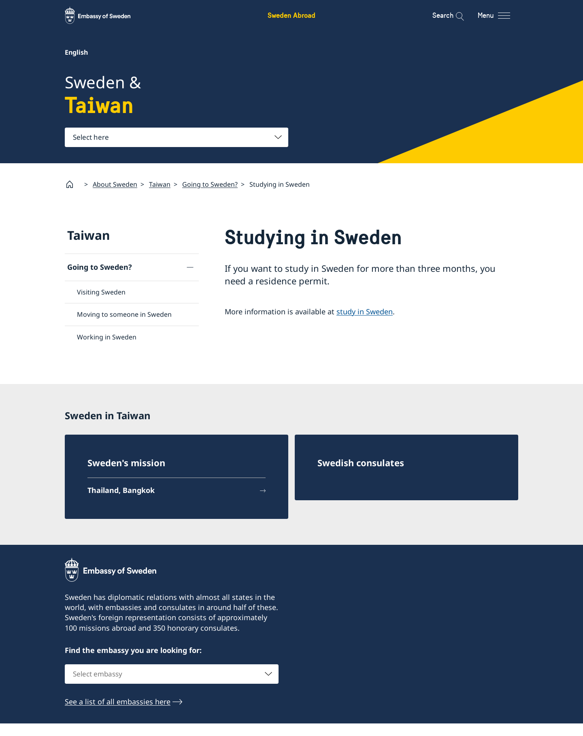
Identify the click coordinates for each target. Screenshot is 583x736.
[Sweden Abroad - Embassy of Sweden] (105, 15)
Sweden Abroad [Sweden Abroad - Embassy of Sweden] (291, 15)
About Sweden (115, 184)
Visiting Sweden (101, 292)
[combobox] (176, 137)
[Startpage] (73, 184)
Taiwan (159, 184)
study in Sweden (364, 311)
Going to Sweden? (210, 184)
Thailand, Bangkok (121, 483)
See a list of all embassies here (117, 695)
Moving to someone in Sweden (124, 314)
